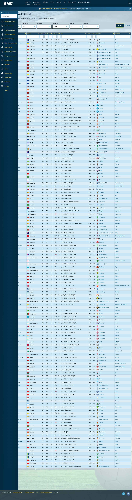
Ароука (105, 327)
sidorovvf (119, 168)
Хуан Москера (28, 81)
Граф (118, 435)
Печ (104, 441)
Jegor (118, 285)
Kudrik (118, 315)
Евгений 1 (119, 187)
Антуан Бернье (28, 212)
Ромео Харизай (28, 288)
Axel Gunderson (121, 196)
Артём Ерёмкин (28, 150)
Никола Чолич (28, 379)
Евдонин (119, 324)
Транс (105, 178)
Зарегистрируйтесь (62, 8)
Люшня (105, 438)
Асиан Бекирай (28, 292)
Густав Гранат (27, 472)
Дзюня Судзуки (28, 357)
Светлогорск (106, 298)
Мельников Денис (122, 382)
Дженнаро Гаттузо (122, 112)
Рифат (118, 264)
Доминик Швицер (29, 463)
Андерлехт (106, 40)
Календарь (37, 2)
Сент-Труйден (107, 240)
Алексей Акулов (121, 100)
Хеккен (105, 425)
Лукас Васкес (27, 100)
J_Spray (119, 400)
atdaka (119, 260)
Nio (118, 206)
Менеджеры (6, 73)
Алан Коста (27, 196)
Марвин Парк (28, 103)
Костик (119, 321)
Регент (119, 330)
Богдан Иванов (28, 87)
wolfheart (119, 231)
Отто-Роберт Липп (29, 453)
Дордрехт (106, 251)
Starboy (119, 162)
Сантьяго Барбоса (29, 309)
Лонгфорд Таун (107, 209)
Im (117, 438)
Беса (104, 312)
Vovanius (119, 150)
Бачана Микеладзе (29, 273)
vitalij (118, 243)
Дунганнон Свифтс (108, 315)
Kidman (119, 357)
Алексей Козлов (28, 153)
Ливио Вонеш (28, 478)
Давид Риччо (28, 410)
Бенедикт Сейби (28, 366)
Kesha (118, 469)
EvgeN (119, 450)
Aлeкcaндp (120, 106)
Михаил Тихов (121, 343)
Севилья (105, 128)
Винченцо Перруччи (30, 112)
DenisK (119, 184)
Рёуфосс (105, 285)
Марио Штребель (29, 397)
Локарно (105, 407)
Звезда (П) (106, 81)
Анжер (105, 366)
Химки (105, 175)
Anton (118, 153)
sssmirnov (119, 156)
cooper (119, 394)
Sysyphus (119, 227)
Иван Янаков (27, 84)
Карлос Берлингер (29, 260)
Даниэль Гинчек (28, 382)
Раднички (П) (107, 413)
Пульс (118, 456)
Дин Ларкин (27, 131)
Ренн (104, 125)
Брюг (118, 84)
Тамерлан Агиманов (29, 279)
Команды (5, 64)
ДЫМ (118, 209)
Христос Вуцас (28, 305)
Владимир (120, 447)
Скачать (28, 4)
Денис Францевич (122, 273)
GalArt (118, 288)
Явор (104, 379)
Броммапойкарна (108, 481)
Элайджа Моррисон (29, 165)
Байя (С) (105, 215)
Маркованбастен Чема (30, 372)
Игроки (5, 68)
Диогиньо (27, 324)
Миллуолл (106, 165)
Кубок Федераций (8, 34)
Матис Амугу (27, 340)
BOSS (118, 254)
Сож (104, 388)
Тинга (25, 64)
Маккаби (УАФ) (107, 162)
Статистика (5, 81)
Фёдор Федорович (29, 193)
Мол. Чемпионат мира (9, 43)
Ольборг (105, 254)
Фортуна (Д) (106, 382)
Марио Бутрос (28, 481)
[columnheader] (22, 34)
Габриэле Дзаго (28, 115)
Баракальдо (106, 447)
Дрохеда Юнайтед (108, 248)
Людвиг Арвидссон (29, 318)
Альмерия (106, 444)
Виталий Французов (29, 94)
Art (118, 466)
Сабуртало (106, 346)
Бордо (105, 48)
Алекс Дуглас (28, 469)
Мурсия (105, 231)
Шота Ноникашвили (29, 346)
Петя (118, 340)
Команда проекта (17, 492)
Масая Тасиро (28, 403)
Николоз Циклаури (29, 400)
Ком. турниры (6, 47)
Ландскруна (106, 237)
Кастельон (106, 453)
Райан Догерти (28, 337)
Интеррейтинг (6, 60)
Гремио (105, 171)
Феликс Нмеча (28, 51)
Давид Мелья (28, 77)
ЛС (37, 492)
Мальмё (105, 196)
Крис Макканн (28, 159)
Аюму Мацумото (28, 190)
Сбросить (126, 26)
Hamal (118, 171)
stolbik (119, 109)
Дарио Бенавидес (29, 134)
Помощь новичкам (83, 2)
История (5, 86)
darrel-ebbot (120, 422)
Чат (64, 2)
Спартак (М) (106, 143)
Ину (118, 115)
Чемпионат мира (7, 38)
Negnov (119, 372)
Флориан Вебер (28, 248)
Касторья (105, 309)
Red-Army (119, 140)
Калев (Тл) (106, 264)
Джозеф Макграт (29, 156)
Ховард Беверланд (29, 435)
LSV (118, 240)
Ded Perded (120, 366)
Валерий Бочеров (29, 69)
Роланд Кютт (27, 425)
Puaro (118, 40)
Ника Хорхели (28, 354)
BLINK (118, 257)
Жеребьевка (71, 2)
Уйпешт (105, 456)
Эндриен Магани (28, 438)
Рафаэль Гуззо (28, 327)
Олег (118, 267)
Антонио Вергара (29, 122)
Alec (118, 190)
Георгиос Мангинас (29, 416)
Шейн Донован (28, 59)
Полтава (105, 340)
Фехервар (106, 330)
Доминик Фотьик (28, 441)
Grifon (118, 276)
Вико (25, 171)
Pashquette (120, 143)
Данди (105, 221)
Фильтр (119, 26)
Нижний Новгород (108, 106)
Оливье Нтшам (28, 143)
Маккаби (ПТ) (107, 276)
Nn (117, 444)
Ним (104, 343)
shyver (119, 413)
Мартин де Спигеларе (30, 257)
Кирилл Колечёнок (29, 312)
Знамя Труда (107, 168)
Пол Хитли (27, 321)
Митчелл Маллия (28, 267)
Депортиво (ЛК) (107, 72)
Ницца (105, 206)
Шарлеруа (106, 212)
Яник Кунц (27, 475)
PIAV (118, 199)
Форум (59, 2)
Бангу (104, 324)
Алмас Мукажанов (29, 330)
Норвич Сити (106, 422)
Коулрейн (106, 282)
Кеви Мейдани (28, 184)
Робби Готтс (27, 466)
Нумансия (106, 203)
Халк (25, 187)
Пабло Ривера (28, 128)
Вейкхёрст (106, 369)
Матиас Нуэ (27, 264)
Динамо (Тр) (106, 372)
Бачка (105, 394)
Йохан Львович (121, 193)
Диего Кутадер (28, 125)
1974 (118, 385)
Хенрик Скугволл (29, 298)
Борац (105, 385)
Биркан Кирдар (28, 162)
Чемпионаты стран (8, 21)
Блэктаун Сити (107, 267)
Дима (118, 251)
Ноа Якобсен (27, 147)
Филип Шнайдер (28, 459)
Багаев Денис (121, 159)
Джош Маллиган (28, 224)
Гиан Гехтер (27, 407)
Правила (45, 2)
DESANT (119, 282)
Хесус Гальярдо (28, 206)
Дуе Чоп (26, 218)
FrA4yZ (119, 346)
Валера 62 (120, 363)
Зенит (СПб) (106, 94)
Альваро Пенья (28, 447)
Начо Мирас (27, 209)
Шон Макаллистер (29, 315)
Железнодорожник (122, 248)
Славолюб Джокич (29, 385)
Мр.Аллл (119, 453)
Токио (105, 190)
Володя (119, 416)
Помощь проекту (29, 492)
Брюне (105, 187)
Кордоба (105, 450)
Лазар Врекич (28, 97)
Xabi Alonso (120, 218)
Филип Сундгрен (28, 428)
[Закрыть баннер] (130, 9)
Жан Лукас (27, 215)
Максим (119, 125)
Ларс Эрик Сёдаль (29, 394)
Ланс (104, 97)
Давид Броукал (28, 444)
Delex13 (119, 212)
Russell (119, 128)
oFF (118, 425)
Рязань (105, 363)
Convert (119, 270)
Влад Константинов (122, 379)
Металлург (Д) (107, 109)
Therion (119, 175)
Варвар (119, 312)
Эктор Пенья (27, 203)
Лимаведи (106, 337)
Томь (104, 150)
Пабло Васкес (28, 422)
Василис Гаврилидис (29, 302)
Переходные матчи (8, 51)
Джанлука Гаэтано (29, 119)
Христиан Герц (28, 254)
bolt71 (119, 69)
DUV (118, 481)
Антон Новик (27, 391)
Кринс (105, 475)
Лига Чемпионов (7, 25)
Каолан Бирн (27, 270)
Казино (105, 260)
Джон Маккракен (29, 178)
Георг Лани (27, 419)
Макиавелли (120, 441)
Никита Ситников (28, 175)
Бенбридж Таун (107, 270)
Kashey (119, 87)
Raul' (118, 309)
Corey (118, 54)
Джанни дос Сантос (29, 251)
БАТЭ (104, 69)
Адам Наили (27, 240)
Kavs (118, 215)
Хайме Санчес (28, 72)
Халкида (105, 416)
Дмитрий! (119, 51)
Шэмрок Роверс (107, 159)
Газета (53, 2)
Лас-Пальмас (106, 100)
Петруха (119, 463)
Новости (29, 2)
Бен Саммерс (28, 140)
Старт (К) (105, 199)
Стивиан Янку (27, 375)
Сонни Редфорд (28, 276)
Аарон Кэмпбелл (29, 369)
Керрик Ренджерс (108, 321)
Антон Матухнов (121, 48)
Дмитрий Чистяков (29, 106)
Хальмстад (106, 318)
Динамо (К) (106, 84)
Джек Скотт (27, 282)
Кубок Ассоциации (8, 30)
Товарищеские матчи (8, 55)
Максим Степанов (29, 181)
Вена (104, 357)
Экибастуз (106, 279)
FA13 (5, 3)
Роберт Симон (28, 234)
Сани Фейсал (27, 237)
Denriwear (120, 94)
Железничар (106, 463)
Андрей (119, 327)
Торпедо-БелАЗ (107, 153)
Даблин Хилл (38, 4)
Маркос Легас (28, 231)
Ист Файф (106, 218)
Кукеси (105, 184)
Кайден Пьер (28, 54)
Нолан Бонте (27, 48)
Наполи (105, 115)
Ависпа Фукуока (107, 400)
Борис (118, 279)
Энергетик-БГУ (107, 193)
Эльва (105, 419)
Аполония (106, 288)
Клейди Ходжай (28, 295)
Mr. (118, 165)
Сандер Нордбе (28, 285)
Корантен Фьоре (28, 227)
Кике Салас (27, 137)
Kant (118, 388)
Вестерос (106, 469)
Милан (105, 112)
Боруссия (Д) (107, 51)
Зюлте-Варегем (107, 435)
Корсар (119, 97)
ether (118, 337)
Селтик (105, 140)
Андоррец (120, 221)
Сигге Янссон (27, 431)
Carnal (118, 237)
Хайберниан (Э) (107, 156)
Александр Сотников (123, 318)
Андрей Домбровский (30, 45)
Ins (118, 81)
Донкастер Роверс (108, 466)
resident (119, 369)
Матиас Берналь (28, 109)
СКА (104, 87)
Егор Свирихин (28, 388)
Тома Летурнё (28, 199)
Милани (105, 273)
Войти (129, 3)
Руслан (119, 419)
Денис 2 (119, 203)
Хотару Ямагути (28, 333)
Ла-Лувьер (106, 227)
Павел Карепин (28, 168)
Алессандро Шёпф (29, 360)
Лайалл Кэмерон (28, 221)
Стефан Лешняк (28, 413)
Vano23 (119, 302)
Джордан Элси (28, 243)
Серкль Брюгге (107, 257)
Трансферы (6, 77)
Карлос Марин (28, 450)
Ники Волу (106, 302)
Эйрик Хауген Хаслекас (30, 456)
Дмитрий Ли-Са (28, 363)
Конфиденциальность (46, 492)
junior (118, 407)
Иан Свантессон (28, 343)
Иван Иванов (27, 91)
